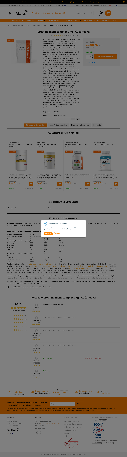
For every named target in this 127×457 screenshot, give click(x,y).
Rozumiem (48, 233)
